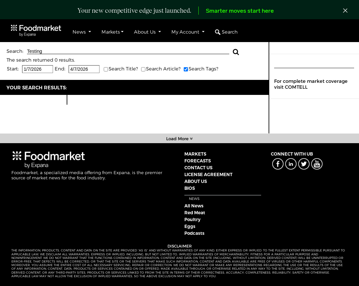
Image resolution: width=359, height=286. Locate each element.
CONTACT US (198, 167)
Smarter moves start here (240, 11)
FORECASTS (197, 160)
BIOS (189, 188)
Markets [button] (110, 32)
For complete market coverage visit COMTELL (311, 84)
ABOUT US (195, 181)
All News (194, 205)
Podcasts (194, 233)
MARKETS (195, 154)
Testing (128, 51)
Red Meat (194, 212)
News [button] (80, 32)
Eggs (189, 226)
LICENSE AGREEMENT (208, 174)
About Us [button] (145, 32)
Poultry (192, 219)
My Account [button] (186, 32)
